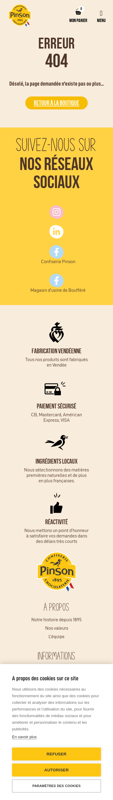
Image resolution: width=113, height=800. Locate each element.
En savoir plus (24, 737)
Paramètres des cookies (56, 786)
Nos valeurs (56, 628)
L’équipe (56, 636)
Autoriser (56, 770)
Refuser (57, 754)
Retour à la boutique (56, 102)
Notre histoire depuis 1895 (56, 619)
